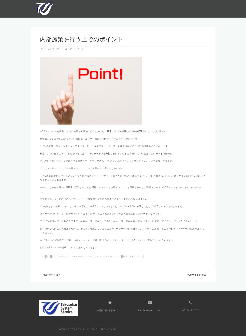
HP (48, 256)
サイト (98, 256)
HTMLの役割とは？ (50, 274)
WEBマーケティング (82, 256)
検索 (125, 256)
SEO (83, 49)
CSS (43, 256)
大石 (70, 49)
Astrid (99, 328)
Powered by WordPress (70, 328)
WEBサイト (64, 256)
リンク (117, 256)
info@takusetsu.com (150, 310)
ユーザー (107, 256)
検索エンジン (136, 256)
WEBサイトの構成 (196, 274)
